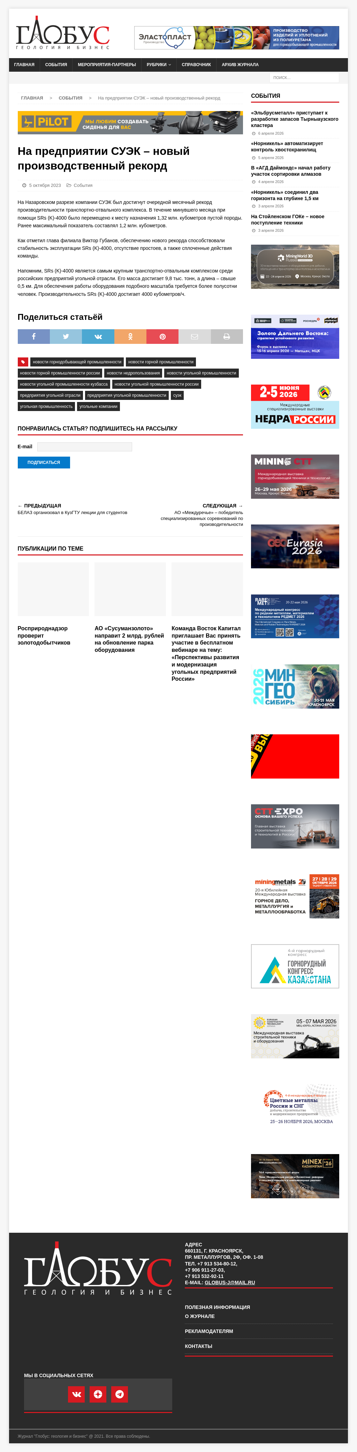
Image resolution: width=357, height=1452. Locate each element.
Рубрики (157, 64)
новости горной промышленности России (60, 373)
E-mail (25, 446)
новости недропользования (133, 373)
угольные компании (98, 406)
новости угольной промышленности (201, 373)
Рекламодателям (209, 1331)
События (56, 64)
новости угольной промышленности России (157, 384)
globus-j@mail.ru (230, 1282)
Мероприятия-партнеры (107, 64)
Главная (24, 64)
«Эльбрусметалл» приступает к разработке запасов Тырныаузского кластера (294, 119)
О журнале (199, 1316)
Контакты (198, 1346)
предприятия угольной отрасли (50, 395)
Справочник (196, 64)
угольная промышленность (46, 406)
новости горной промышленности (160, 362)
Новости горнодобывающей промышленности (77, 362)
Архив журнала (240, 64)
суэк (177, 395)
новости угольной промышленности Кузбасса (64, 384)
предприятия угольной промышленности (127, 395)
